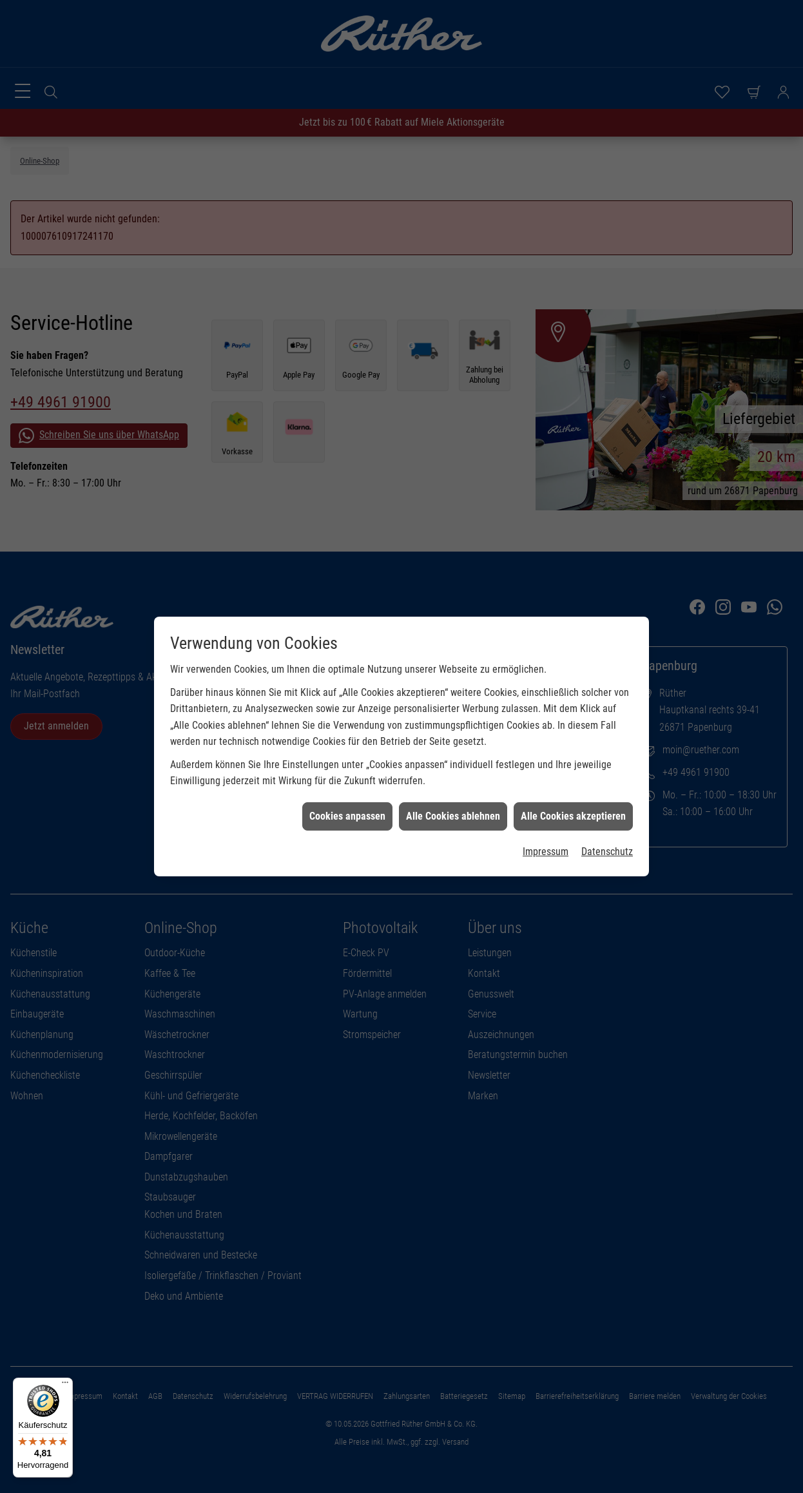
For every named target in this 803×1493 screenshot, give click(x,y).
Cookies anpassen (347, 734)
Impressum (545, 770)
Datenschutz (607, 770)
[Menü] (65, 1385)
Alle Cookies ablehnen (453, 734)
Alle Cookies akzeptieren (573, 734)
